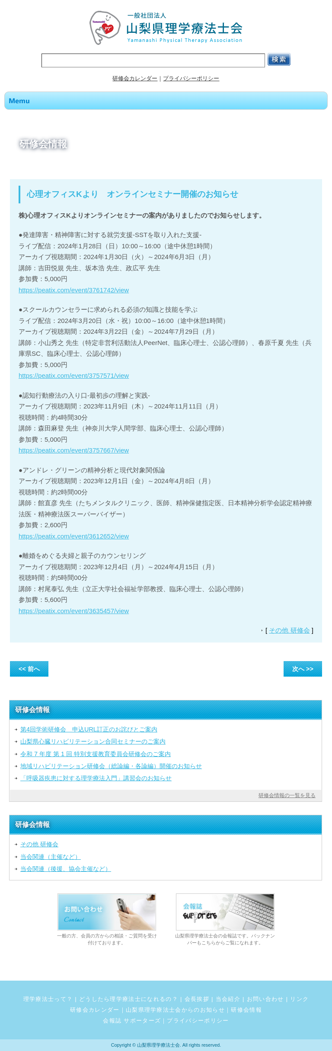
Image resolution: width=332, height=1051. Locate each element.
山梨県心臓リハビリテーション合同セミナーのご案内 (93, 741)
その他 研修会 (289, 630)
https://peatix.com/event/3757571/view (74, 375)
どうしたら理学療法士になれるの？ (128, 999)
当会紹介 (228, 999)
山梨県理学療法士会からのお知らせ (175, 1010)
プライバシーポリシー (191, 78)
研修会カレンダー (134, 78)
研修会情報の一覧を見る (287, 795)
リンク (299, 999)
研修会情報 (246, 1010)
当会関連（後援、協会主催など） (65, 868)
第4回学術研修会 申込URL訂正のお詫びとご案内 (88, 729)
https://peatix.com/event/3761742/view (74, 290)
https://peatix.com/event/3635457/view (74, 610)
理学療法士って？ (48, 999)
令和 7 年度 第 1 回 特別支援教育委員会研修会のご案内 (95, 753)
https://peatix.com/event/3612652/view (74, 536)
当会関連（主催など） (50, 856)
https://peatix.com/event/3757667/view (74, 450)
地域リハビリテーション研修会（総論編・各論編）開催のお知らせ (111, 766)
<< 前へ (29, 668)
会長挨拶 (197, 999)
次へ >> (302, 668)
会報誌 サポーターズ (132, 1020)
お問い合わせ (265, 999)
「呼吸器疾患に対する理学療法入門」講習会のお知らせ (96, 778)
